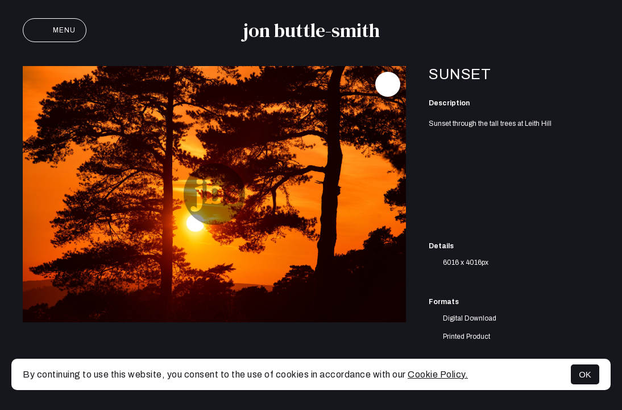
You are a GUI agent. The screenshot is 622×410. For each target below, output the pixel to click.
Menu (55, 30)
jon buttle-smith (311, 30)
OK (585, 374)
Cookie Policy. (438, 374)
